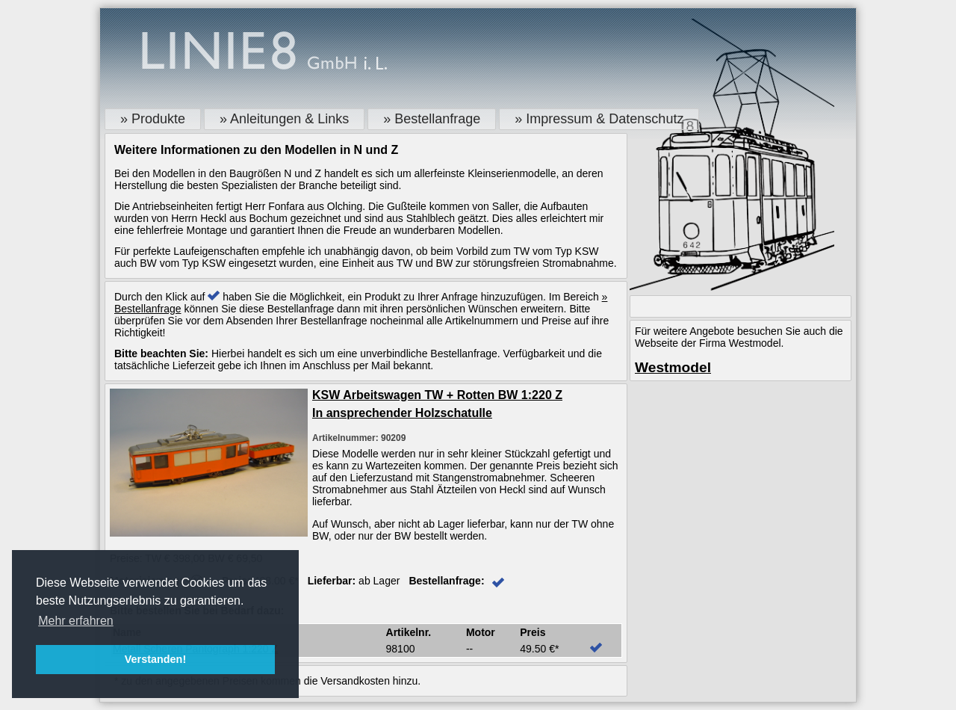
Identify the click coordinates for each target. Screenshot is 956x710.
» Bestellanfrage (431, 118)
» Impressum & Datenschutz (599, 118)
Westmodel (673, 367)
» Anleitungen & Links (284, 118)
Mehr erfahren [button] (76, 620)
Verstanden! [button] (155, 659)
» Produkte (152, 118)
